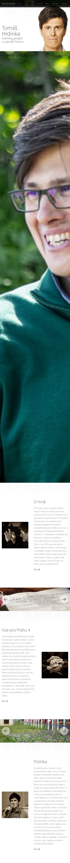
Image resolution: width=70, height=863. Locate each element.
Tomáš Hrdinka (8, 3)
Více (37, 569)
